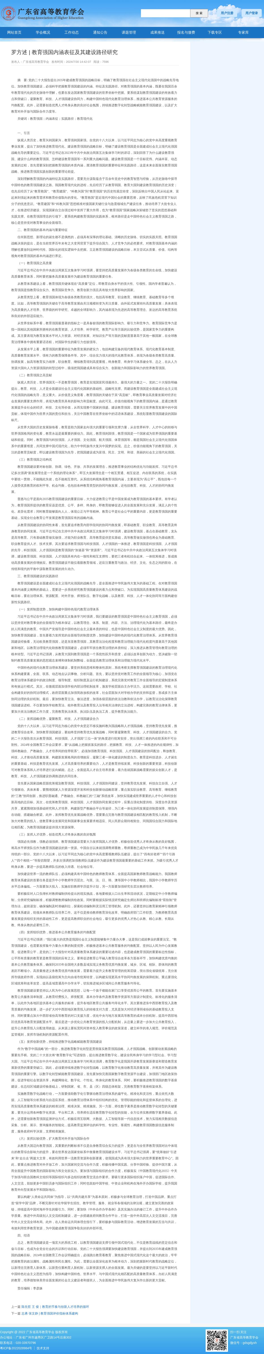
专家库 (243, 32)
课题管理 (129, 32)
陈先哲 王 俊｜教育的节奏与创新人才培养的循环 (55, 1306)
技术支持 (43, 1348)
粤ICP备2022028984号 (16, 1348)
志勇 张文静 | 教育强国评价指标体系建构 (49, 1313)
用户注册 (227, 13)
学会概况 (43, 32)
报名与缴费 (186, 32)
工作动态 (71, 32)
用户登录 (251, 13)
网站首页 (14, 32)
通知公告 (100, 32)
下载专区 (215, 32)
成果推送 (157, 32)
